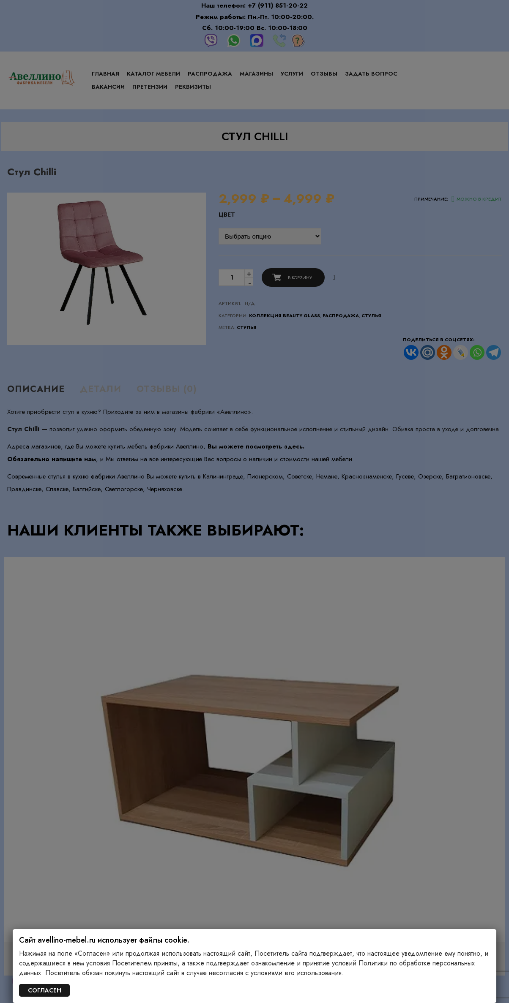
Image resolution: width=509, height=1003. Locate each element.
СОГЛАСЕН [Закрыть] (44, 990)
